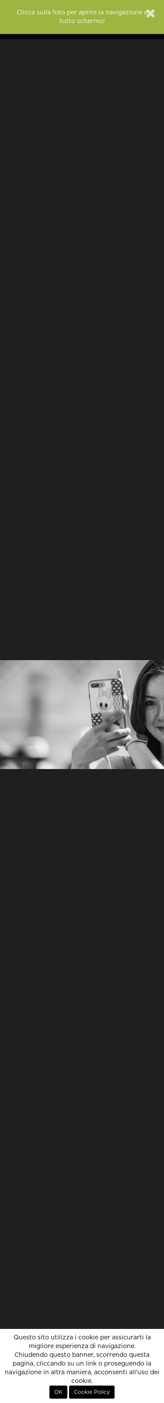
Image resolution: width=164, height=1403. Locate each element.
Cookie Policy (92, 1392)
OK (58, 1392)
